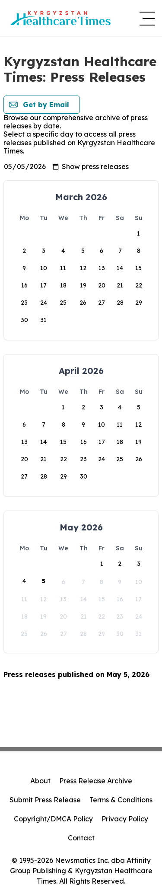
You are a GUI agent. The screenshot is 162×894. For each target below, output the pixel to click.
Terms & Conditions (120, 799)
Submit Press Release (45, 799)
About (40, 780)
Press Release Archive (95, 780)
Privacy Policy (125, 818)
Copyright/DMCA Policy (53, 818)
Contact (81, 837)
